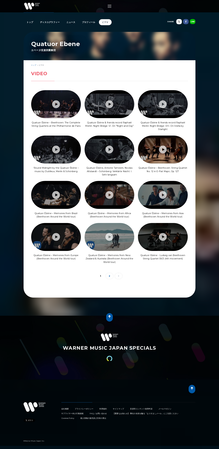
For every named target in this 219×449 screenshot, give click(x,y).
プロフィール (88, 22)
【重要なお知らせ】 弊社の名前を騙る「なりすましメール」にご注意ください (146, 413)
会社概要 (65, 409)
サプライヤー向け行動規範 (72, 413)
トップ (30, 22)
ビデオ (105, 22)
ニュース (70, 22)
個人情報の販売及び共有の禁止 (93, 418)
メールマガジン (164, 409)
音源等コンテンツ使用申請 (141, 409)
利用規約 (103, 409)
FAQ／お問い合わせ (98, 413)
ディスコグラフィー (50, 22)
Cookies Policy (67, 418)
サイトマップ (118, 409)
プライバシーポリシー (84, 409)
